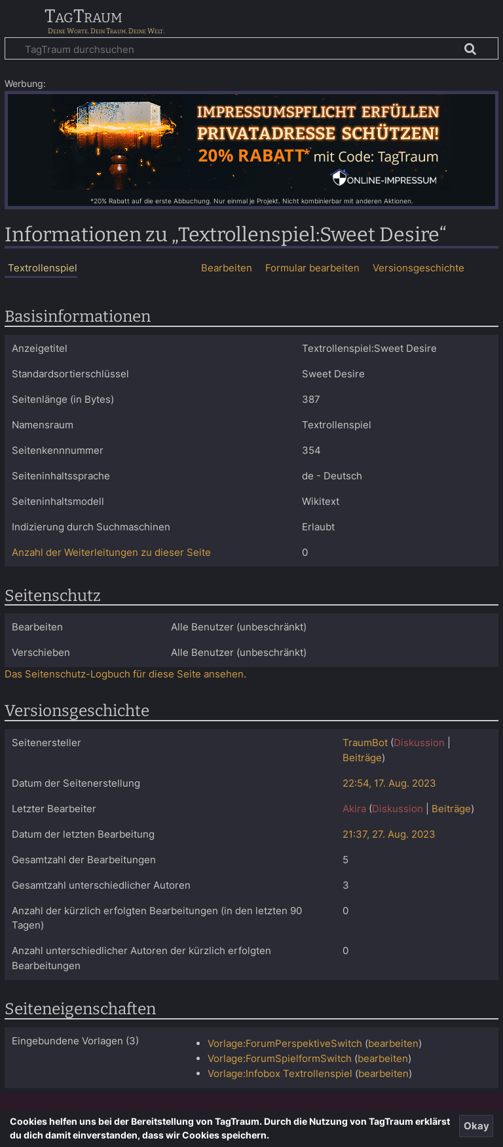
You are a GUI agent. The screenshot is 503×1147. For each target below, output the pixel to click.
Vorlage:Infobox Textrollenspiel (280, 1073)
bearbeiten (393, 1043)
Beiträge (362, 757)
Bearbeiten (226, 268)
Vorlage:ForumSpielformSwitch (280, 1058)
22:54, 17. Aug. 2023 (389, 783)
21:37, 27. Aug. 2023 (389, 834)
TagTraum (83, 17)
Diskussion (419, 742)
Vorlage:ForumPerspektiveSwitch (285, 1043)
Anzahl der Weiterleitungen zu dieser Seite (111, 552)
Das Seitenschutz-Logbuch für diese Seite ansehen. (125, 674)
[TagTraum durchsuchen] (251, 48)
